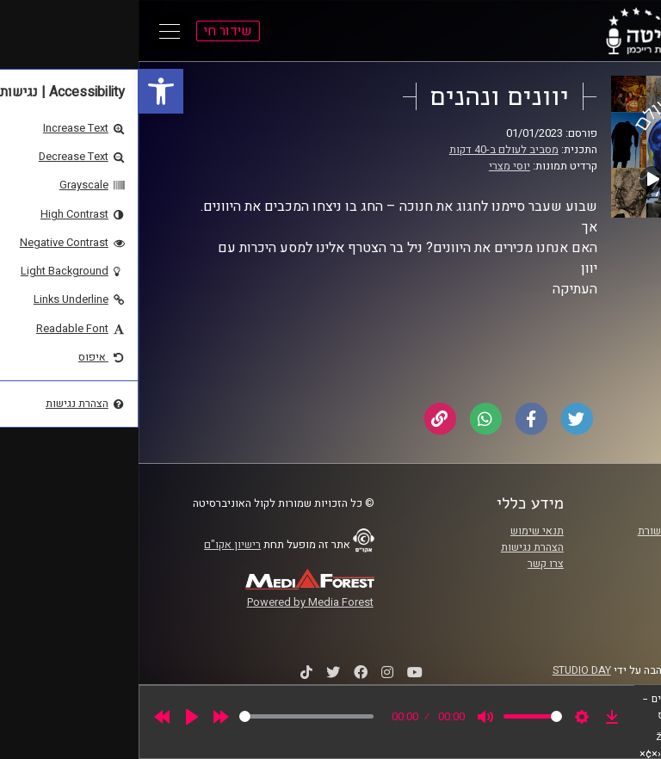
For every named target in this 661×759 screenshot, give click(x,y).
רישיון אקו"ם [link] (93, 544)
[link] (22, 91)
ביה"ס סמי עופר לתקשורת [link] (557, 531)
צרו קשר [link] (407, 563)
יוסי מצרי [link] (371, 166)
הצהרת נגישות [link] (393, 547)
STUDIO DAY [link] (443, 670)
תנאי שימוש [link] (398, 531)
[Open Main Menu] (31, 31)
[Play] (53, 717)
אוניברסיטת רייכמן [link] (572, 547)
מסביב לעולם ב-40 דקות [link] (365, 149)
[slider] (168, 716)
